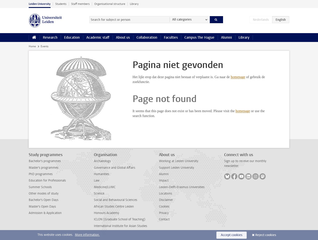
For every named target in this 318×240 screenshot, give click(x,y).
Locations (165, 193)
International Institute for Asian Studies (120, 226)
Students (60, 4)
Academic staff (97, 37)
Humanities (101, 174)
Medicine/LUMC (104, 187)
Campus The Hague (199, 37)
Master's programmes (43, 168)
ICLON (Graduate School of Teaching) (119, 219)
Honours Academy (106, 213)
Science (99, 193)
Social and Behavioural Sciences (115, 200)
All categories (181, 19)
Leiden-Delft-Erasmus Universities (181, 187)
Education (72, 37)
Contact (164, 219)
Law (97, 180)
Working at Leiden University (178, 161)
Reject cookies (265, 235)
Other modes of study (44, 193)
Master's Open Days (42, 206)
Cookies (164, 206)
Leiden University (40, 4)
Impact (163, 180)
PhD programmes (41, 174)
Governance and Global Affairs (114, 168)
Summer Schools (40, 187)
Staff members (80, 4)
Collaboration (146, 37)
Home (32, 46)
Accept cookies (231, 235)
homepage (238, 77)
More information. (87, 235)
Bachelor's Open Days (43, 200)
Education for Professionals (47, 180)
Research (50, 37)
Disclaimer (166, 200)
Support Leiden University (176, 168)
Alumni (226, 37)
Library (134, 4)
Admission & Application (45, 213)
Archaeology (102, 161)
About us (123, 37)
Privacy (164, 213)
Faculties (171, 37)
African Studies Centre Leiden (114, 206)
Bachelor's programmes (45, 161)
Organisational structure (109, 4)
